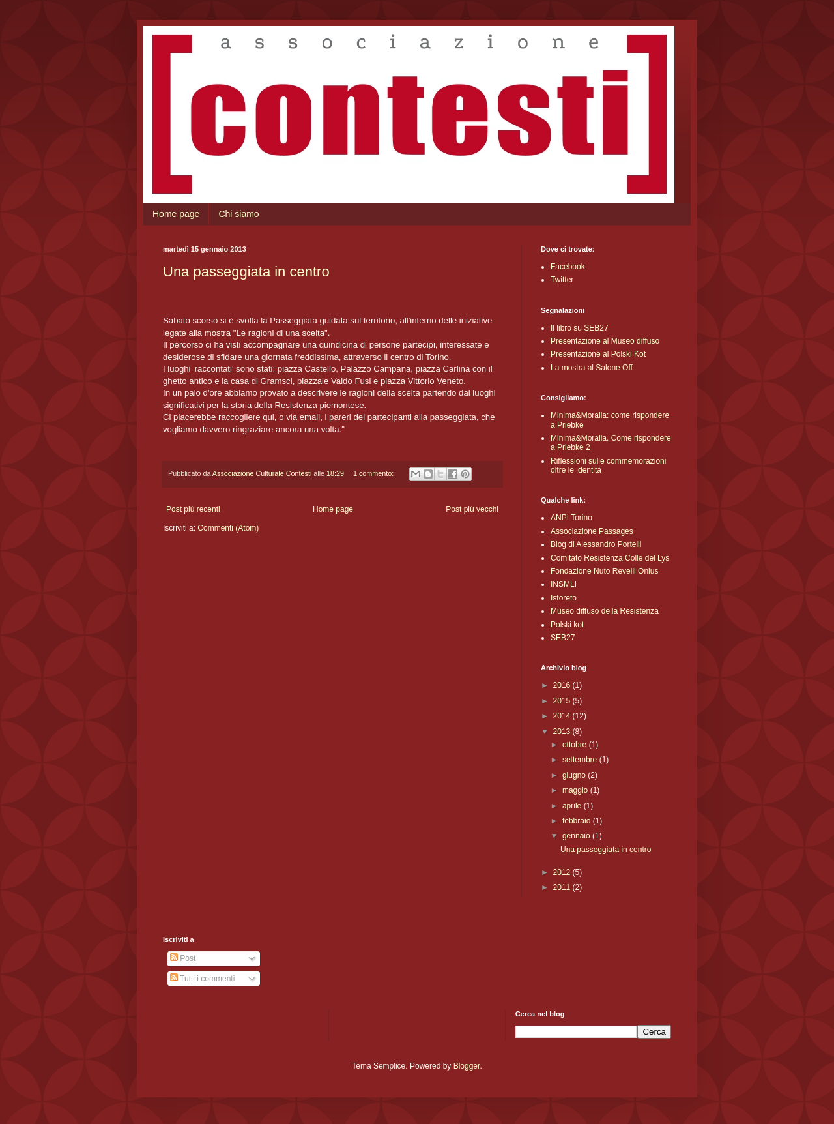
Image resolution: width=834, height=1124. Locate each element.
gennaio (577, 835)
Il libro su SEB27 (580, 328)
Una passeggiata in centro (246, 271)
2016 (563, 685)
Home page (175, 214)
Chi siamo (238, 214)
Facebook (568, 266)
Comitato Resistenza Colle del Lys (610, 558)
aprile (573, 805)
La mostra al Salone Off (592, 367)
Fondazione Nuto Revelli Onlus (604, 571)
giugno (575, 775)
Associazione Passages (592, 531)
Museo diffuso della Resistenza (605, 610)
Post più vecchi (472, 509)
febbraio (577, 820)
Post (182, 958)
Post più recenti (193, 509)
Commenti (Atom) (228, 528)
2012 (563, 872)
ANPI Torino (571, 517)
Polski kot (567, 624)
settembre (580, 759)
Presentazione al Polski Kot (598, 354)
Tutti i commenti (202, 978)
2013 (563, 731)
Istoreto (564, 597)
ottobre (575, 744)
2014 (563, 715)
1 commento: (374, 473)
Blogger (466, 1066)
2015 (563, 700)
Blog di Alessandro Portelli (596, 544)
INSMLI (564, 584)
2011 (563, 887)
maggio (576, 790)
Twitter (562, 279)
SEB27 (563, 637)
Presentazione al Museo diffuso (605, 341)
